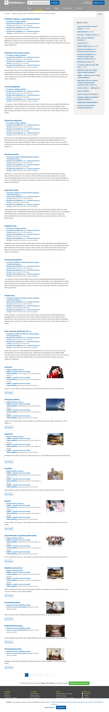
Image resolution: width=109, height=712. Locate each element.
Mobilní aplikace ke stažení (64, 694)
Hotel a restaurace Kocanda (87, 94)
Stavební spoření (11, 154)
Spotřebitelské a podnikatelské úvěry (20, 535)
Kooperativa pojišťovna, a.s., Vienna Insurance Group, (23, 24)
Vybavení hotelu (12, 605)
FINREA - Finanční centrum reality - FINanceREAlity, (23, 373)
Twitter (85, 696)
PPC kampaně (34, 698)
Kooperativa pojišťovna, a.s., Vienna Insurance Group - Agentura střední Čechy (87, 57)
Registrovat (98, 3)
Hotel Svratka (83, 88)
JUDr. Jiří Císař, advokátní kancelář (85, 39)
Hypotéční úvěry (11, 190)
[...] (40, 3)
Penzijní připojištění (13, 260)
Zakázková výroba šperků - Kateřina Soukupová (86, 107)
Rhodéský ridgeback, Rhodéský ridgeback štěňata (87, 98)
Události (79, 8)
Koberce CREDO (83, 91)
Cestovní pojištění (12, 86)
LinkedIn (85, 698)
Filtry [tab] (100, 14)
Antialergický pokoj (12, 649)
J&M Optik (95, 88)
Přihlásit (87, 3)
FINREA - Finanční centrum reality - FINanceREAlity (88, 76)
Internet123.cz (34, 694)
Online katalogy (35, 696)
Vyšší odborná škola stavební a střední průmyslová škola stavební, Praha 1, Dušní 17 (87, 83)
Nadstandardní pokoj (13, 626)
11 (47, 675)
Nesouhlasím (49, 707)
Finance (20, 370)
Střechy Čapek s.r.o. (85, 32)
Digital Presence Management (65, 698)
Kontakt (6, 694)
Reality (20, 570)
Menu (48, 8)
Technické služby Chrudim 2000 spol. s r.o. (87, 66)
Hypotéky (8, 434)
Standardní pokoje (12, 602)
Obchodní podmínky (10, 698)
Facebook (86, 694)
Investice (8, 367)
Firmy (29, 8)
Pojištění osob (10, 226)
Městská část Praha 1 (85, 62)
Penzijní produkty (12, 399)
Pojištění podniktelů (13, 120)
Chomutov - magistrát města (88, 35)
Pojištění (23, 21)
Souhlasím (61, 707)
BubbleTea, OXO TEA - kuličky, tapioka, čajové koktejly (87, 71)
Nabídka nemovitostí (13, 568)
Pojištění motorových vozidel (16, 53)
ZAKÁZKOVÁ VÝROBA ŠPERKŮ (87, 102)
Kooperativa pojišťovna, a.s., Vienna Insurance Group (87, 50)
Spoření (7, 501)
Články (56, 8)
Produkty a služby (13, 21)
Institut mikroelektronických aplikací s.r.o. (87, 28)
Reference (7, 696)
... (43, 675)
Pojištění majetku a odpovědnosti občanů (22, 19)
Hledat (54, 3)
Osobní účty (9, 295)
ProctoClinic (82, 43)
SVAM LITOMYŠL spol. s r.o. (87, 46)
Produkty (38, 8)
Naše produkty (12, 370)
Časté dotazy (67, 8)
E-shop (9, 393)
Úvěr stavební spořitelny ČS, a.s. (18, 331)
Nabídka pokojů (24, 605)
